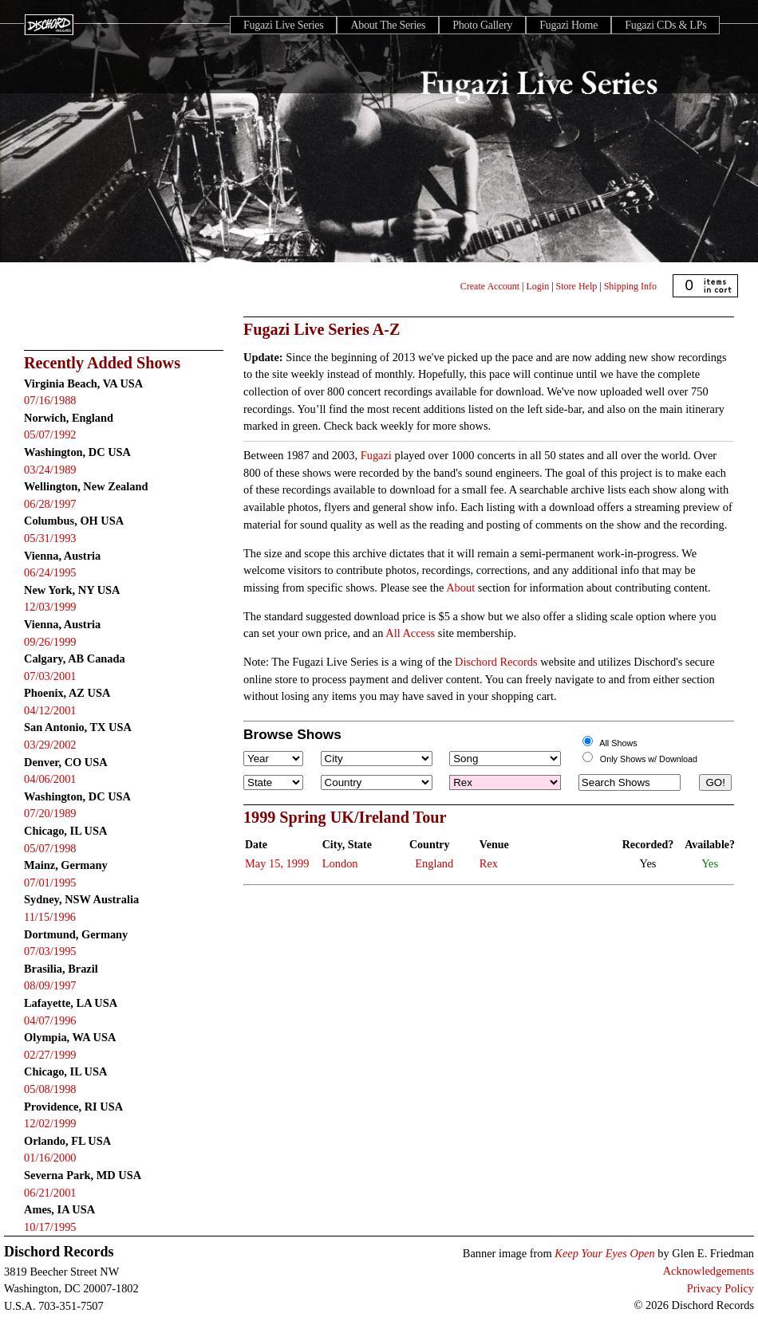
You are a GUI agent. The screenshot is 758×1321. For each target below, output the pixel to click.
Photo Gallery (482, 25)
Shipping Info (630, 286)
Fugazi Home (568, 25)
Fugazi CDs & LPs (665, 25)
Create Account (489, 286)
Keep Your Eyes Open (604, 1253)
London (340, 863)
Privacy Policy (720, 1288)
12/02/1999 (50, 1123)
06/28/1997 (50, 503)
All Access (410, 633)
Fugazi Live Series (283, 25)
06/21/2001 (50, 1192)
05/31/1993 (50, 538)
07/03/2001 (50, 676)
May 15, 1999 (277, 863)
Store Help (577, 286)
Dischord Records (496, 661)
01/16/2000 (50, 1157)
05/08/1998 (50, 1089)
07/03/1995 (50, 951)
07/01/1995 (50, 882)
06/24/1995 (50, 572)
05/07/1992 (50, 434)
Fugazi (376, 455)
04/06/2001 (50, 779)
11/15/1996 (50, 916)
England (434, 863)
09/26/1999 (50, 641)
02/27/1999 (50, 1054)
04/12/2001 (50, 710)
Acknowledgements (708, 1270)
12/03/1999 (50, 606)
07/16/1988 (50, 400)
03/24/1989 (50, 469)
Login (538, 286)
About (460, 587)
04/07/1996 (50, 1020)
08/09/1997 (50, 985)
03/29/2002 (50, 744)
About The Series (387, 25)
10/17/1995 (50, 1227)
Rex (489, 863)
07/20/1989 (50, 813)
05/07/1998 (50, 848)
